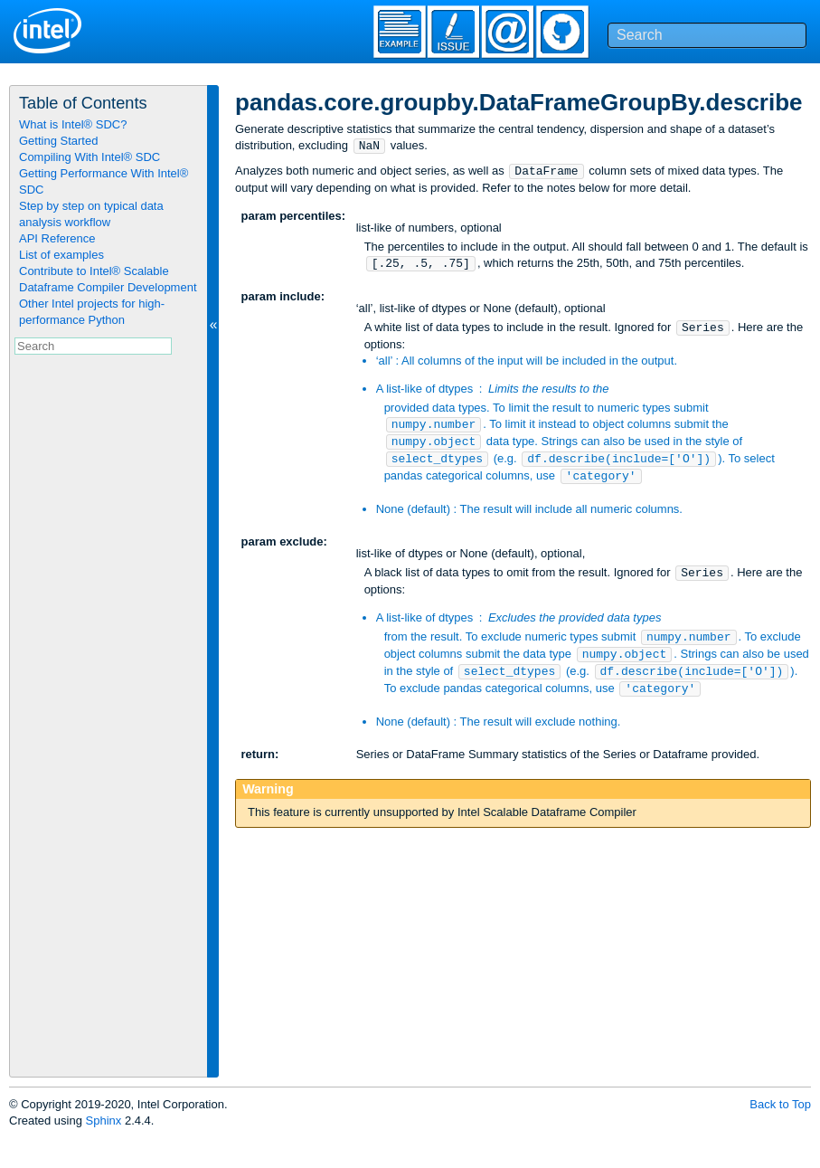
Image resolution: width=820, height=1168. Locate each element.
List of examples (61, 254)
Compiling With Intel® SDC (89, 157)
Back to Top (780, 1104)
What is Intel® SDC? (73, 124)
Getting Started (58, 140)
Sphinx (104, 1120)
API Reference (57, 238)
